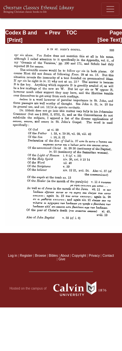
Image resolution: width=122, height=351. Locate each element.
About (65, 255)
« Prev (52, 32)
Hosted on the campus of (61, 288)
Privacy (94, 255)
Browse (40, 255)
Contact (108, 255)
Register (26, 255)
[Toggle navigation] (110, 9)
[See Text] (110, 40)
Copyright (79, 255)
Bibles (53, 255)
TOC (71, 32)
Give (62, 259)
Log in (12, 255)
